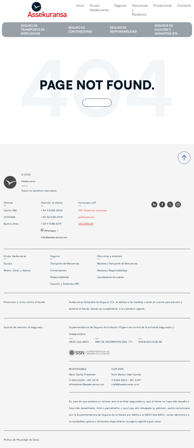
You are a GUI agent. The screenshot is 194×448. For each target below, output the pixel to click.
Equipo (8, 263)
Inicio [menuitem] (80, 5)
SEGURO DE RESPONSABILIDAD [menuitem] (123, 29)
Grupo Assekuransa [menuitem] (99, 7)
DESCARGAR (85, 223)
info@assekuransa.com (54, 237)
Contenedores (58, 270)
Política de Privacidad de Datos (21, 439)
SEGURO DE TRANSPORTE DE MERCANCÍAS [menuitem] (33, 29)
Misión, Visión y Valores (17, 270)
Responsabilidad (59, 277)
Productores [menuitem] (162, 5)
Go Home (97, 103)
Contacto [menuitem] (184, 5)
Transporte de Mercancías (64, 263)
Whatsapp (48, 230)
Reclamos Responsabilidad (112, 270)
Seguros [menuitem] (120, 5)
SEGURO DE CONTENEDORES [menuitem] (80, 29)
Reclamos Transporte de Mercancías (117, 263)
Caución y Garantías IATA (64, 283)
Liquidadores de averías (110, 277)
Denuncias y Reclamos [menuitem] (140, 9)
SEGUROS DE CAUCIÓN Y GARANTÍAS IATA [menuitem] (166, 29)
